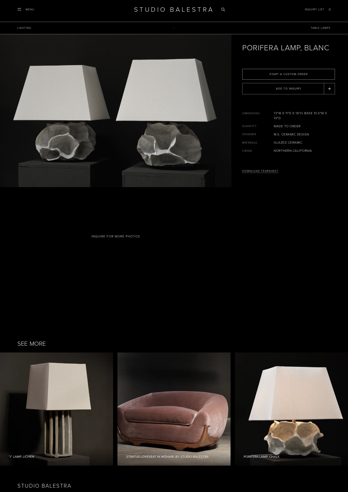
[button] (25, 9)
